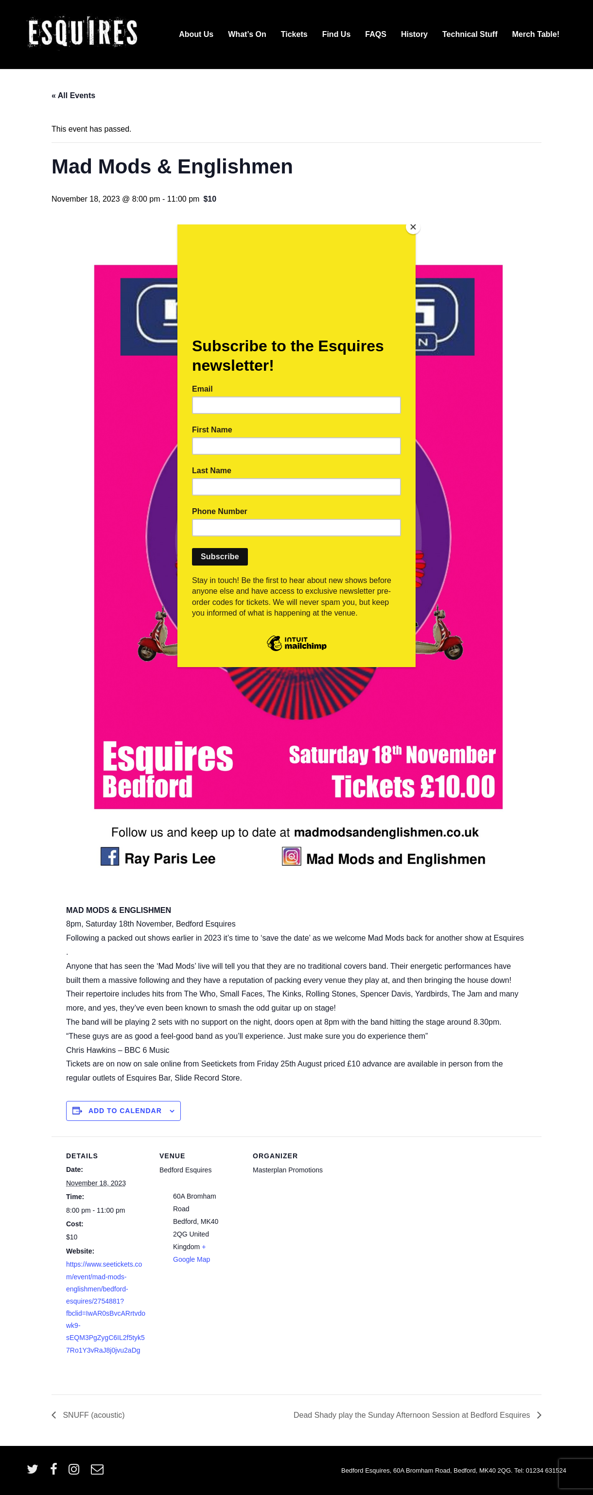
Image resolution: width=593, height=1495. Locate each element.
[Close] (413, 227)
